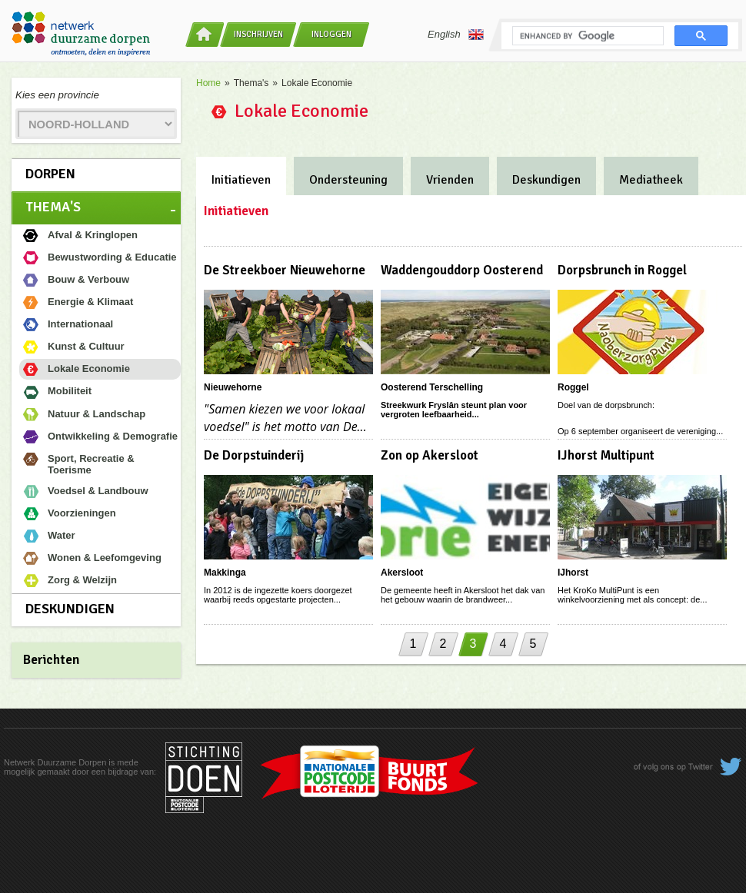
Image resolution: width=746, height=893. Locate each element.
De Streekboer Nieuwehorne (284, 270)
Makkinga (225, 572)
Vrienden (450, 180)
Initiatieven (241, 180)
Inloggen (331, 34)
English (456, 34)
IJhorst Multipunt (606, 455)
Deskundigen (70, 608)
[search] (586, 36)
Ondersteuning (348, 180)
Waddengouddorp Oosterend (462, 270)
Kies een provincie (57, 95)
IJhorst (573, 572)
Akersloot (402, 572)
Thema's (53, 206)
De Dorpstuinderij (254, 455)
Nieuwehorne (232, 387)
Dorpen (50, 173)
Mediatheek (651, 180)
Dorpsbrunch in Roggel (622, 270)
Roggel (573, 387)
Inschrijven (258, 34)
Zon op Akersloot (429, 455)
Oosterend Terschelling (432, 387)
